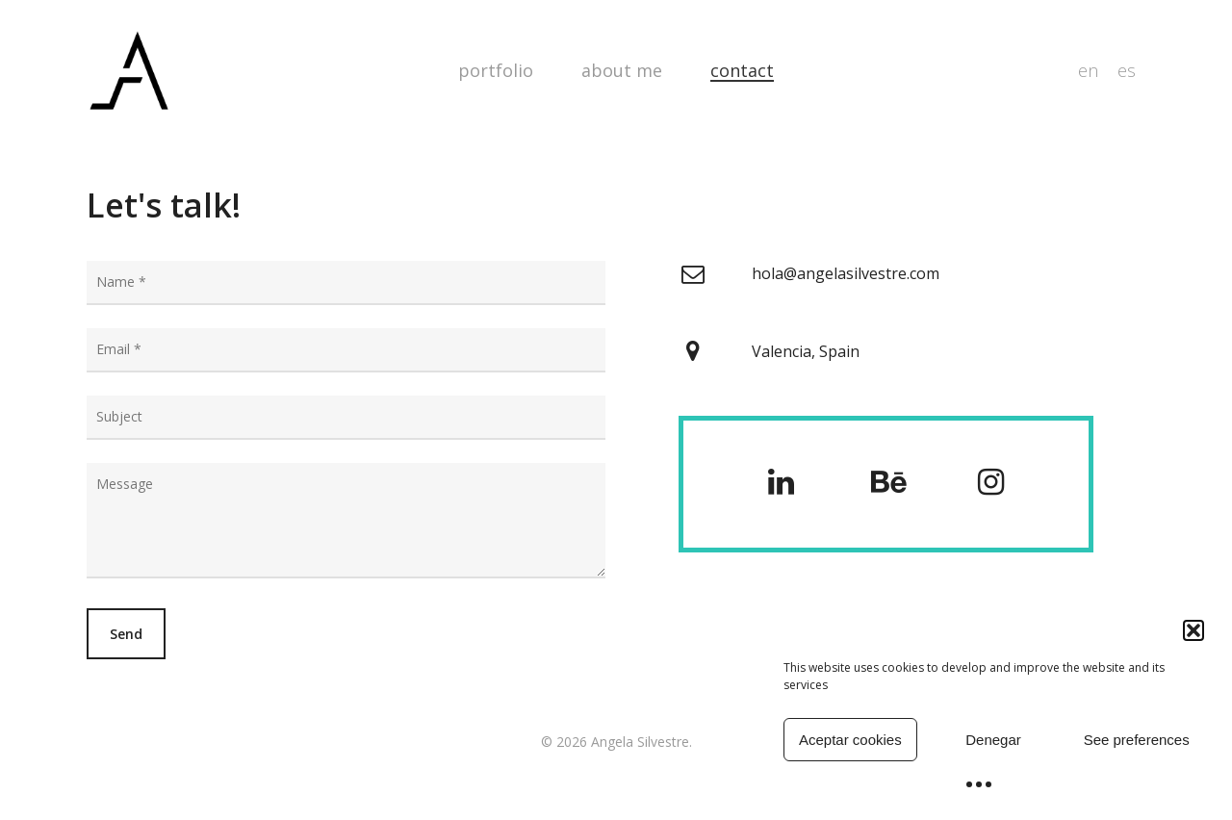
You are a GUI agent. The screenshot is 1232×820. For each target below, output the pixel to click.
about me (621, 70)
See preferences (1137, 739)
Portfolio (495, 70)
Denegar (993, 739)
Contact (742, 70)
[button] (1193, 630)
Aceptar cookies (850, 739)
